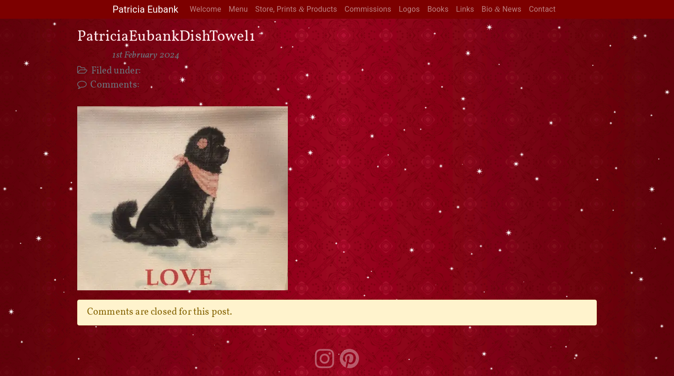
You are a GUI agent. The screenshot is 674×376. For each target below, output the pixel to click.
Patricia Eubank (145, 9)
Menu (238, 9)
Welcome (205, 9)
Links (465, 9)
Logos (409, 9)
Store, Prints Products (296, 9)
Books (437, 9)
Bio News (501, 9)
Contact (542, 9)
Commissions (367, 9)
